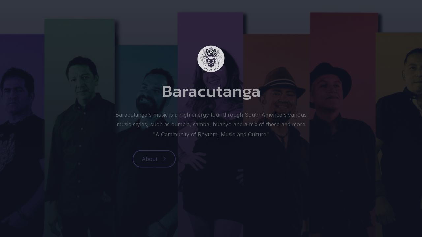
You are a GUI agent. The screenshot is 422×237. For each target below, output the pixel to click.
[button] (154, 159)
